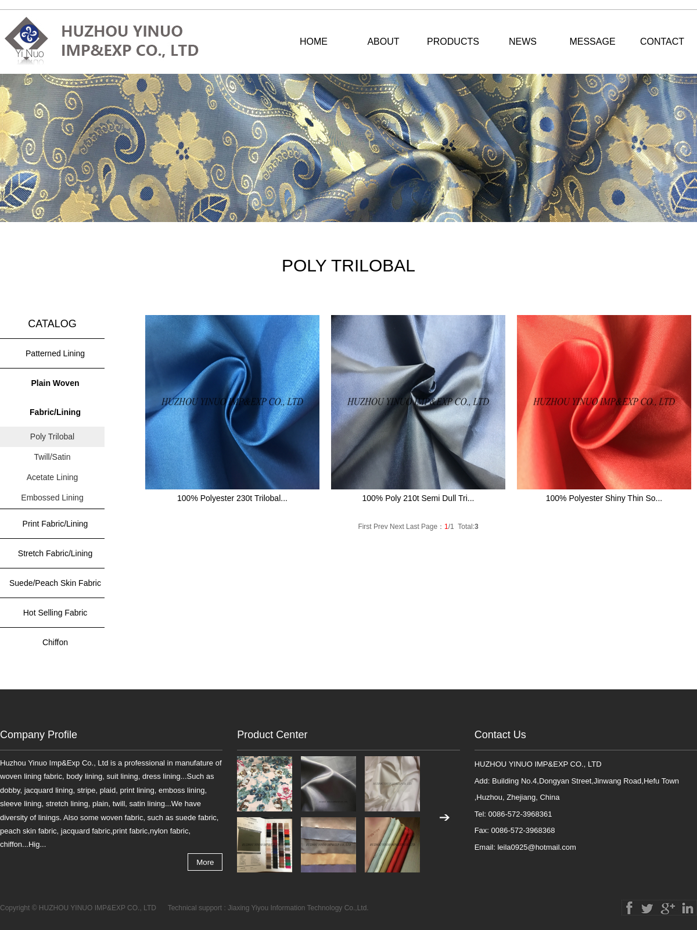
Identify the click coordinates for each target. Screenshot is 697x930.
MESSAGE (592, 41)
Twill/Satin (52, 457)
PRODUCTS (453, 41)
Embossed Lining (52, 497)
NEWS (523, 41)
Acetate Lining (52, 477)
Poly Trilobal (52, 436)
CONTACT (662, 41)
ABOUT (383, 41)
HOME (314, 41)
